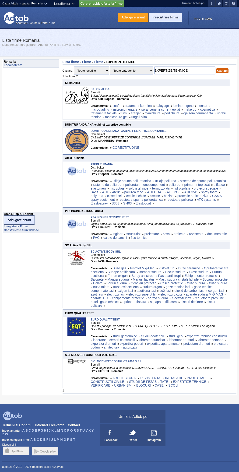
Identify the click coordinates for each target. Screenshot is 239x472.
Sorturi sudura (116, 283)
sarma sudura (158, 298)
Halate (97, 283)
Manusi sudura (118, 279)
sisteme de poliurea (107, 185)
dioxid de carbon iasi (189, 290)
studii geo (176, 336)
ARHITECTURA (124, 378)
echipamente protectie (128, 298)
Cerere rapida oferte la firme (101, 4)
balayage (162, 106)
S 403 (127, 203)
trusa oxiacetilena (126, 287)
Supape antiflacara (121, 272)
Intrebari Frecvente (49, 425)
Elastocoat (143, 203)
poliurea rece (133, 192)
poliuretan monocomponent (145, 185)
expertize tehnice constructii (206, 336)
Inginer (117, 234)
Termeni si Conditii (16, 425)
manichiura (152, 113)
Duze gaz (119, 268)
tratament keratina (139, 106)
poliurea (174, 185)
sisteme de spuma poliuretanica (203, 181)
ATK (105, 192)
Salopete (97, 279)
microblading (100, 109)
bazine (168, 196)
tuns (123, 113)
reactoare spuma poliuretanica (141, 199)
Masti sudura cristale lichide (178, 279)
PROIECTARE (198, 378)
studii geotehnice (124, 336)
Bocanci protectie (215, 279)
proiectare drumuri (196, 343)
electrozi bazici (171, 294)
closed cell (114, 196)
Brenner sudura (150, 272)
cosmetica (207, 109)
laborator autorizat (152, 340)
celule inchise (136, 196)
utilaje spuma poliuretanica (131, 181)
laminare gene (183, 106)
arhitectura (111, 347)
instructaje (117, 188)
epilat (176, 109)
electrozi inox (181, 298)
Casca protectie (171, 283)
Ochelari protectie (143, 283)
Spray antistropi (143, 276)
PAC (96, 238)
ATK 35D (190, 192)
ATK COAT (155, 192)
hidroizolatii (181, 188)
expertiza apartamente (163, 343)
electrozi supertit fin (142, 294)
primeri (189, 185)
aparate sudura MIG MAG (204, 294)
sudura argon (152, 287)
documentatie (217, 234)
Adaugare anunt (133, 17)
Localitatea (62, 4)
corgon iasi (216, 290)
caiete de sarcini (115, 238)
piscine (155, 196)
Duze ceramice (189, 268)
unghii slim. (139, 117)
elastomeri (98, 188)
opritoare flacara (134, 302)
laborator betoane (210, 340)
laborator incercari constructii (114, 340)
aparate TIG (99, 298)
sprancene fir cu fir (154, 109)
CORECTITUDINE (125, 147)
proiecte (179, 234)
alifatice (219, 185)
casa (166, 234)
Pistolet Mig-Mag (142, 268)
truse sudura (196, 283)
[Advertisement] (21, 141)
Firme (87, 62)
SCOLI (173, 385)
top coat (204, 185)
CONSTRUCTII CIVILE (108, 382)
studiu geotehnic (153, 336)
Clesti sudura (198, 272)
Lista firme (71, 62)
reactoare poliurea (180, 199)
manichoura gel (116, 117)
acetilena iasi (146, 290)
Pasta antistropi (169, 276)
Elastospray (99, 203)
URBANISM (123, 385)
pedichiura (171, 113)
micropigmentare (125, 109)
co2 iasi (165, 290)
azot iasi (97, 294)
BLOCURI (143, 385)
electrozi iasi (116, 294)
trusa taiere (101, 287)
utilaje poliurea (165, 181)
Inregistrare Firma (165, 17)
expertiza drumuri (103, 343)
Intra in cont (203, 19)
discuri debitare (192, 302)
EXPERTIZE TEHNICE (189, 382)
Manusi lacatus (144, 279)
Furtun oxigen (118, 276)
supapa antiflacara (163, 302)
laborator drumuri (181, 340)
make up (190, 109)
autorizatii (130, 347)
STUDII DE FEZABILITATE (149, 382)
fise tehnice (139, 238)
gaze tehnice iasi (178, 287)
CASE (160, 385)
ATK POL (173, 192)
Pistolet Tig (166, 268)
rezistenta (196, 234)
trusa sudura (218, 283)
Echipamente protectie (201, 276)
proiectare (151, 234)
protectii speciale (206, 188)
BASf (94, 192)
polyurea (97, 196)
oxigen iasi (125, 290)
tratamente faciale (104, 113)
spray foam (209, 192)
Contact (74, 425)
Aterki (116, 192)
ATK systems (206, 199)
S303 (115, 203)
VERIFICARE (100, 385)
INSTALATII (174, 378)
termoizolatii (161, 188)
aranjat (136, 113)
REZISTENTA (150, 378)
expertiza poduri (131, 343)
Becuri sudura (175, 272)
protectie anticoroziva (192, 196)
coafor (117, 106)
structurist (133, 234)
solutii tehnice (138, 188)
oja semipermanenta (198, 113)
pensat (202, 106)
